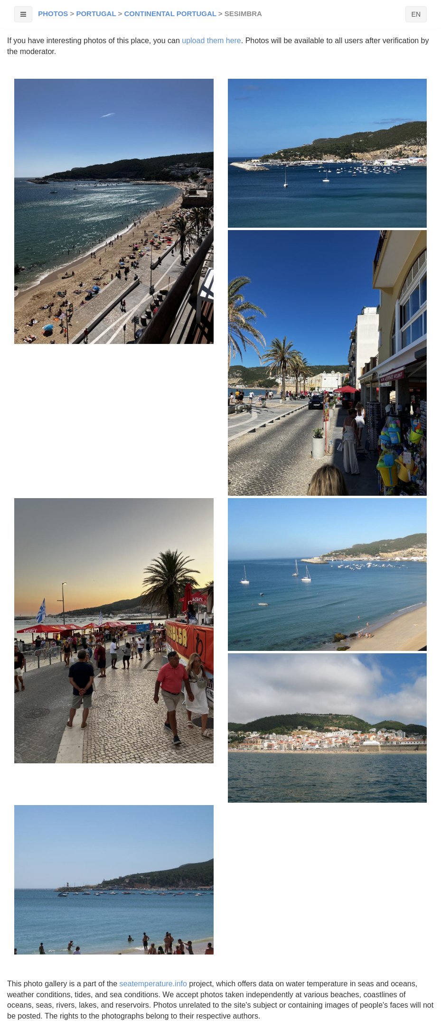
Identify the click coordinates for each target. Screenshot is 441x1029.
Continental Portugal (170, 13)
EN (416, 14)
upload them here (211, 41)
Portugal (96, 13)
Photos (53, 13)
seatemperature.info (153, 984)
